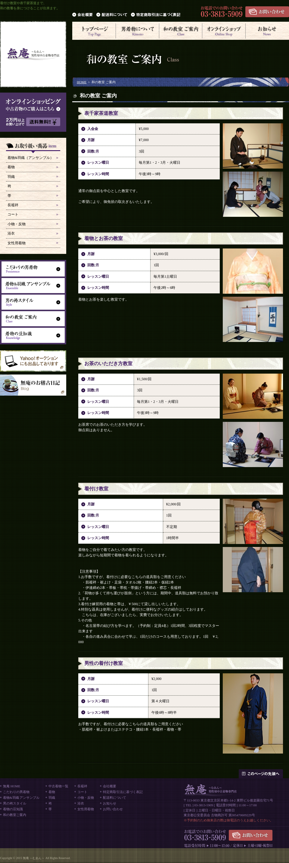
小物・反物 (17, 224)
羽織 (11, 177)
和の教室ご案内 (14, 815)
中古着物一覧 (58, 786)
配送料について (114, 797)
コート (13, 214)
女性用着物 (17, 243)
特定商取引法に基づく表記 (123, 792)
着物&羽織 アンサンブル (21, 797)
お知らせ (109, 803)
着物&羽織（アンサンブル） (31, 158)
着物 (11, 167)
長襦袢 (13, 205)
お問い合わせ (113, 809)
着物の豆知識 (13, 809)
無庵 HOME (11, 786)
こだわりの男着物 (16, 792)
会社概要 (109, 786)
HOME (81, 82)
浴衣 (11, 233)
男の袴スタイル (14, 803)
